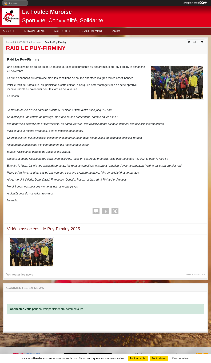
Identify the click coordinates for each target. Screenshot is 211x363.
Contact (115, 31)
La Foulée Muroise (47, 12)
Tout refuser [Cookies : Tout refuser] (159, 358)
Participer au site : (195, 3)
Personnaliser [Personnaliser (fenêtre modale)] (180, 358)
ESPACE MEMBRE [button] (91, 31)
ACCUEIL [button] (9, 31)
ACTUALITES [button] (62, 31)
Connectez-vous (20, 309)
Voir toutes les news (19, 274)
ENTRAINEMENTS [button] (34, 31)
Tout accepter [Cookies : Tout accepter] (138, 358)
